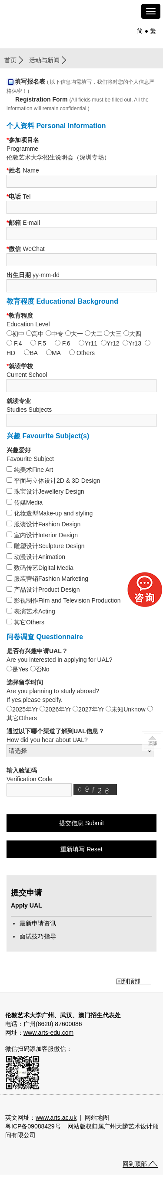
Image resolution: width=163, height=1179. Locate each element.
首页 (10, 60)
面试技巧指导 (38, 936)
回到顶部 (128, 981)
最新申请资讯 (38, 923)
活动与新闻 (44, 60)
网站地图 (97, 1117)
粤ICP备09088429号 (33, 1126)
